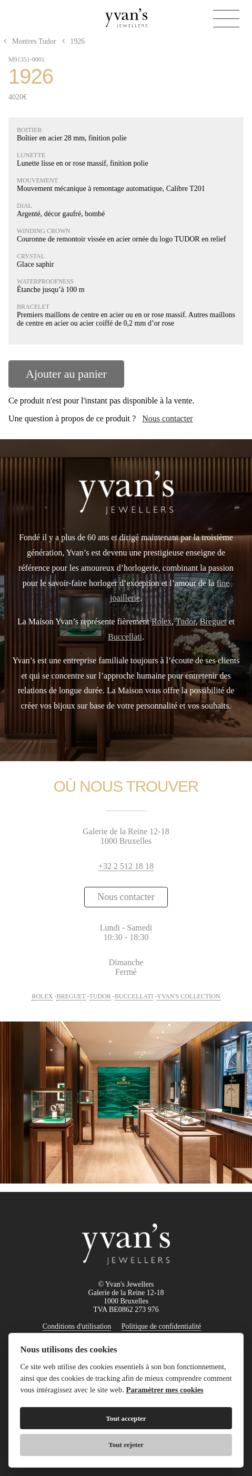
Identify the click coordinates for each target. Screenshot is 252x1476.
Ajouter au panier (66, 373)
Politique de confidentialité (161, 1326)
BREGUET (70, 996)
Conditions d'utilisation (77, 1326)
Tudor (186, 621)
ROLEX (42, 996)
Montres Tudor (29, 41)
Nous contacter (167, 418)
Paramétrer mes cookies (164, 1390)
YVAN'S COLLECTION (188, 996)
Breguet (213, 621)
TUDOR (100, 996)
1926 (71, 41)
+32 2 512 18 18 (126, 866)
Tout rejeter (126, 1445)
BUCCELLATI (134, 996)
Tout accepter (126, 1418)
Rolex (162, 621)
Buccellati (125, 636)
